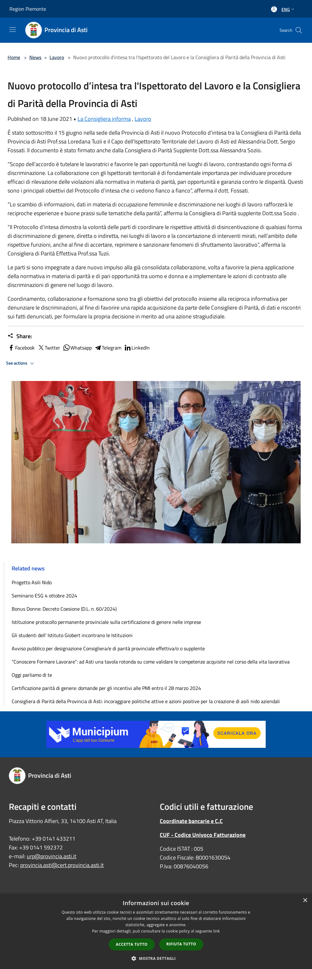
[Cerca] (299, 30)
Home (14, 57)
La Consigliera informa (104, 119)
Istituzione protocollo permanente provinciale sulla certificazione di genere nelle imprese (106, 622)
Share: (20, 336)
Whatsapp (77, 347)
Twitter (48, 347)
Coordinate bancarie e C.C (191, 821)
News (35, 57)
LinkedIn (137, 347)
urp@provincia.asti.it (51, 856)
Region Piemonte (27, 9)
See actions (21, 363)
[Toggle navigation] (12, 29)
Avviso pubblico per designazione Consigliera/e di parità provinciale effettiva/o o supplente (108, 648)
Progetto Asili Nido (32, 582)
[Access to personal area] (274, 9)
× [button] (305, 900)
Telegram (107, 347)
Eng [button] (288, 9)
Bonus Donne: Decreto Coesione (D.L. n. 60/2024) (64, 609)
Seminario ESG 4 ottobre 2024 (44, 595)
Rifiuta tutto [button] (181, 944)
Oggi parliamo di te (32, 675)
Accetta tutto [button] (131, 944)
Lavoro (56, 57)
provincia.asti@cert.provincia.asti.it (62, 865)
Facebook (21, 347)
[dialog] (156, 931)
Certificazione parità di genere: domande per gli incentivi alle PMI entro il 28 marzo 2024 (106, 688)
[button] (156, 958)
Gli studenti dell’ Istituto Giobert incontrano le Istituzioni (72, 635)
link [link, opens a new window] (216, 931)
